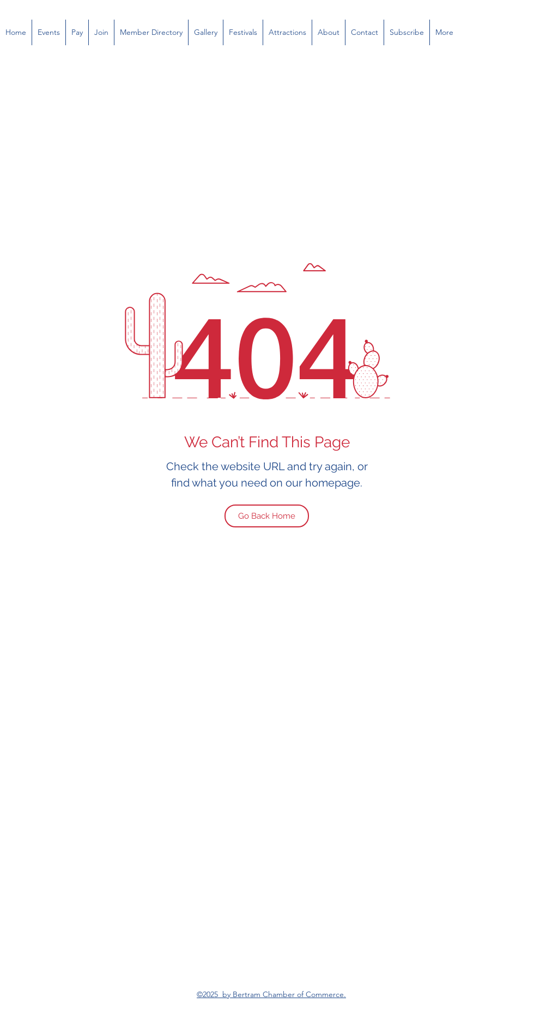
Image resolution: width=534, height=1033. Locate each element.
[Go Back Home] (266, 516)
